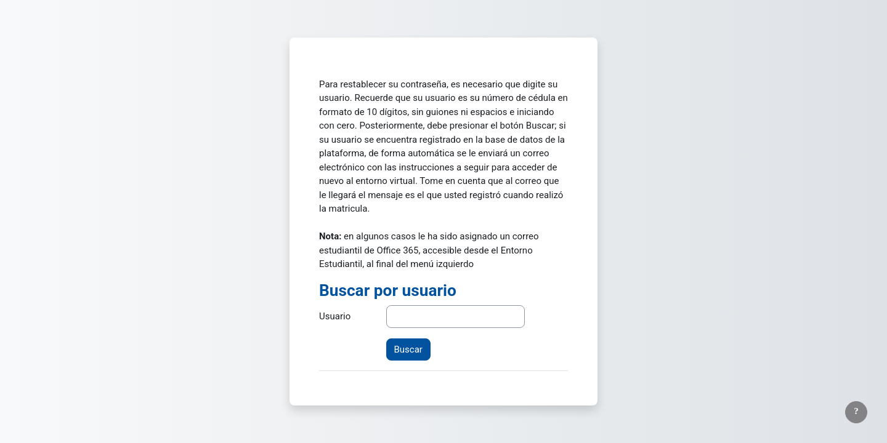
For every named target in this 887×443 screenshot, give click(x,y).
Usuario (334, 316)
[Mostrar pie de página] (856, 412)
